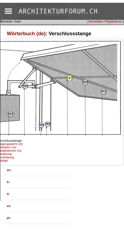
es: (9, 206)
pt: (9, 217)
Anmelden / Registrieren (105, 21)
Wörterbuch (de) (26, 33)
